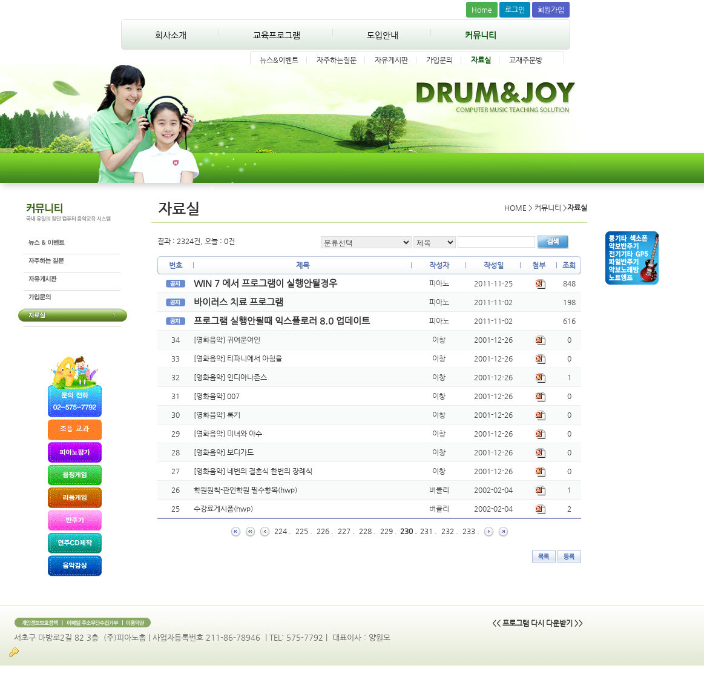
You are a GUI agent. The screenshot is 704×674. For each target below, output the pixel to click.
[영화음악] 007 (217, 396)
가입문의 (439, 60)
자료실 (481, 60)
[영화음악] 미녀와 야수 (228, 433)
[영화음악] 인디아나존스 (230, 377)
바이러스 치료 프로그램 (238, 302)
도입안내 (382, 35)
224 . (282, 531)
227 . (346, 531)
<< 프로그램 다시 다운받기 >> (537, 623)
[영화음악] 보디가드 (224, 452)
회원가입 (551, 9)
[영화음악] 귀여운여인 (227, 339)
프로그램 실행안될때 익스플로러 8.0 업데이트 (282, 321)
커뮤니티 (480, 35)
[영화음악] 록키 (217, 415)
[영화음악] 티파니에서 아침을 (238, 358)
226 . (325, 531)
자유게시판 (391, 60)
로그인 (515, 9)
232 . (449, 531)
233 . (470, 531)
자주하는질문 (337, 60)
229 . (388, 531)
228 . (367, 531)
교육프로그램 (276, 35)
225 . (303, 531)
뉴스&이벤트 (279, 60)
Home (482, 9)
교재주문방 (525, 60)
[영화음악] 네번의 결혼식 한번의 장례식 (253, 471)
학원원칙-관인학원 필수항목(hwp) (245, 490)
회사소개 (170, 35)
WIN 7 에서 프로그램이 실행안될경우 (265, 283)
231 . (428, 531)
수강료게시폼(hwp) (223, 508)
